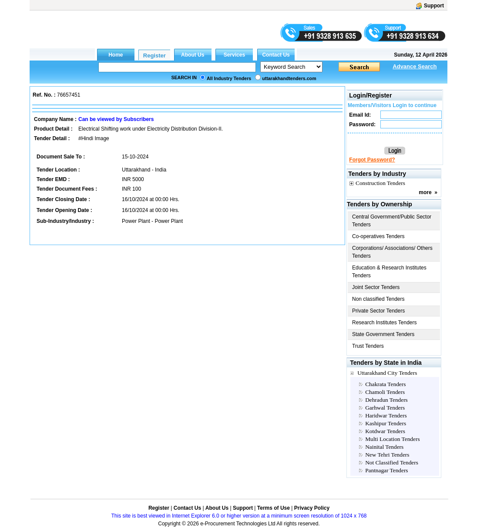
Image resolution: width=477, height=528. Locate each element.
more (425, 192)
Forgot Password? (372, 160)
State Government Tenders (383, 334)
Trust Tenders (368, 346)
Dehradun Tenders (386, 400)
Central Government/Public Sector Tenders (391, 221)
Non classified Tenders (378, 299)
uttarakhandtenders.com (289, 78)
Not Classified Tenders (391, 462)
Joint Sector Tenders (376, 287)
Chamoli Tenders (385, 392)
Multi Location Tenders (392, 439)
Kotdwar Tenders (385, 431)
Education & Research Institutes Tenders (389, 272)
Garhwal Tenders (385, 407)
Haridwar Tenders (385, 415)
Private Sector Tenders (378, 311)
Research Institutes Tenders (384, 322)
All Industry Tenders (229, 78)
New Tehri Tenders (387, 454)
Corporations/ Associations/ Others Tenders (392, 252)
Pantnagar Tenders (386, 470)
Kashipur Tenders (385, 423)
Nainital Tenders (384, 447)
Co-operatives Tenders (378, 236)
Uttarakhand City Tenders (387, 373)
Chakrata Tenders (385, 384)
